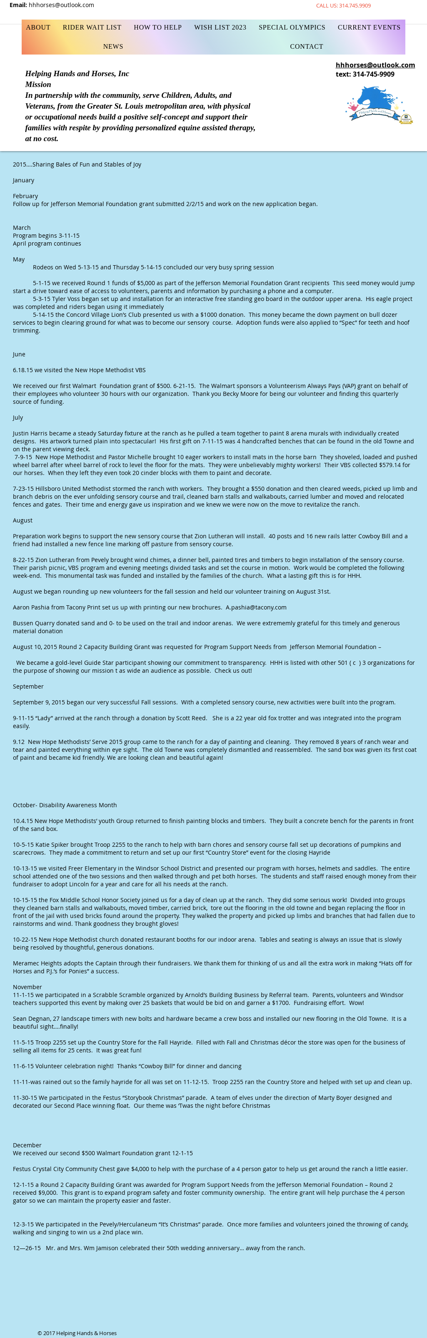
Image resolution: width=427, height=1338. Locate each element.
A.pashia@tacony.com (256, 607)
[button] (158, 27)
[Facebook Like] (232, 4)
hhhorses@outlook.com (61, 5)
